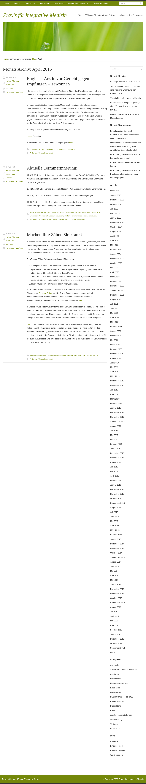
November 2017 (117, 417)
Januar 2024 (115, 254)
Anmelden (114, 741)
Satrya (36, 779)
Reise (112, 710)
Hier (28, 324)
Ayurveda (47, 212)
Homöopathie (61, 149)
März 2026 (114, 191)
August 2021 (115, 299)
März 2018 (114, 399)
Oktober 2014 (116, 553)
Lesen (29, 136)
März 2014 (114, 580)
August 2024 (115, 231)
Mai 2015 (114, 521)
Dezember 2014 (117, 544)
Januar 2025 (115, 218)
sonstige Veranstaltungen (48, 219)
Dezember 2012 (117, 639)
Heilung (70, 355)
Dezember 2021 (117, 295)
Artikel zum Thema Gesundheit (41, 153)
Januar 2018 (115, 408)
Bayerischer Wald (93, 212)
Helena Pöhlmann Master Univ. (12, 83)
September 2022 (117, 290)
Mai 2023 (114, 268)
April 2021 (114, 317)
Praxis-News (115, 706)
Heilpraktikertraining (119, 683)
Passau (86, 216)
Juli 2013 (114, 612)
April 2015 (114, 526)
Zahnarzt (89, 355)
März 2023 (114, 277)
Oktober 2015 (116, 498)
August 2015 (115, 507)
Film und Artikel (45, 293)
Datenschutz (30, 3)
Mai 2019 (114, 367)
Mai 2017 (114, 435)
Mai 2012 (114, 652)
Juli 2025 (114, 209)
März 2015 (114, 530)
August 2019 (115, 358)
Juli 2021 (114, 304)
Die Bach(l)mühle (100, 3)
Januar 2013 (115, 634)
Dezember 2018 (117, 381)
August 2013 (115, 607)
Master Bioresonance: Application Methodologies (124, 116)
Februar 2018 (116, 403)
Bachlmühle (82, 212)
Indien (67, 216)
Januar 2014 (115, 584)
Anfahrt (17, 3)
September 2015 (117, 503)
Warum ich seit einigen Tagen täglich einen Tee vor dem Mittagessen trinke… (126, 106)
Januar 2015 (115, 539)
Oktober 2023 (116, 263)
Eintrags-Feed (116, 746)
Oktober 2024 (116, 227)
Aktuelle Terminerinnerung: (52, 167)
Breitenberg (34, 216)
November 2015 (117, 494)
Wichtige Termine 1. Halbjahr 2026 (125, 82)
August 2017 (115, 426)
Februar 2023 (116, 281)
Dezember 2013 (117, 589)
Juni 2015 (114, 516)
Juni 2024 (114, 236)
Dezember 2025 (117, 200)
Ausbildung (39, 212)
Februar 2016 (116, 480)
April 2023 (114, 272)
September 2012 (117, 648)
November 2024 (117, 222)
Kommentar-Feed (117, 750)
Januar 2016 (115, 485)
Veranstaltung (64, 219)
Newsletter (59, 3)
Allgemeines (115, 665)
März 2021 (114, 322)
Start (7, 3)
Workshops (81, 219)
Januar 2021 (115, 331)
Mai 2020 (114, 340)
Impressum (45, 3)
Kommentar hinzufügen (14, 92)
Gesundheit (34, 149)
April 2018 (114, 394)
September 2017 (117, 421)
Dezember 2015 (117, 489)
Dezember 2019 (117, 354)
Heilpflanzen (115, 679)
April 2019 (114, 372)
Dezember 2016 (117, 453)
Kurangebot (34, 219)
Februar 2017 (116, 444)
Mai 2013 (114, 621)
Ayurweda (73, 212)
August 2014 (115, 562)
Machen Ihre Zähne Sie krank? (55, 234)
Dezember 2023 (117, 259)
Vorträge (73, 219)
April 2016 (114, 476)
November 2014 (117, 548)
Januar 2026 (115, 195)
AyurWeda (114, 674)
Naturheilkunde (76, 216)
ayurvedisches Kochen (60, 212)
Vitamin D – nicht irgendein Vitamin (125, 98)
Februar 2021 (116, 326)
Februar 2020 (116, 349)
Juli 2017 (114, 430)
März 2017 (114, 439)
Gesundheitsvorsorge (47, 149)
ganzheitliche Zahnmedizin (39, 355)
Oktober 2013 (116, 598)
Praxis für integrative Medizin (35, 15)
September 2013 (117, 603)
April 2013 (114, 625)
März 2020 (114, 345)
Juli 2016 (114, 467)
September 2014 (117, 557)
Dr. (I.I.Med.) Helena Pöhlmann (123, 154)
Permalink (9, 88)
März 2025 (114, 213)
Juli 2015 (114, 512)
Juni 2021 (114, 308)
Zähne (95, 355)
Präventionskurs (117, 701)
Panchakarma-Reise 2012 (121, 697)
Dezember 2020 (117, 335)
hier (70, 143)
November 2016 (117, 458)
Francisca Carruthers (119, 131)
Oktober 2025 (116, 204)
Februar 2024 (116, 249)
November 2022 (117, 286)
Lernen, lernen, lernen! (120, 158)
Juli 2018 (114, 390)
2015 (34, 59)
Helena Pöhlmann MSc (78, 3)
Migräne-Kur (115, 692)
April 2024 (114, 240)
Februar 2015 (116, 535)
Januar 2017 (115, 449)
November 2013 (117, 593)
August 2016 (115, 462)
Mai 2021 (114, 313)
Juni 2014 (114, 566)
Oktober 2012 (116, 643)
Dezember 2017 (117, 412)
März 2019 (114, 376)
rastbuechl (93, 216)
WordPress (18, 779)
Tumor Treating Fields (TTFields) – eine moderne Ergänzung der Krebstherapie (125, 90)
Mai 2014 (114, 571)
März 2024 (114, 245)
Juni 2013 (114, 616)
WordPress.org (116, 755)
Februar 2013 (116, 630)
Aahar (32, 212)
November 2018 (117, 385)
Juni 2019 (114, 363)
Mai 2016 (114, 471)
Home (5, 59)
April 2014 (114, 575)
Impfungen (71, 149)
